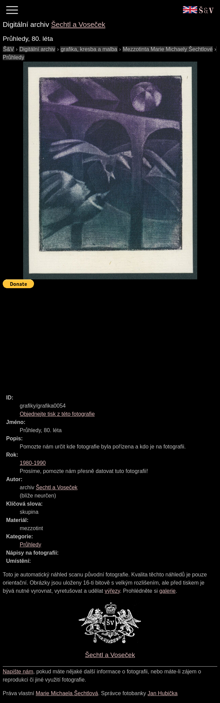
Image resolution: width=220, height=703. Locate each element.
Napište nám (18, 671)
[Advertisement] (111, 338)
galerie (167, 591)
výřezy (112, 591)
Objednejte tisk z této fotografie (57, 414)
